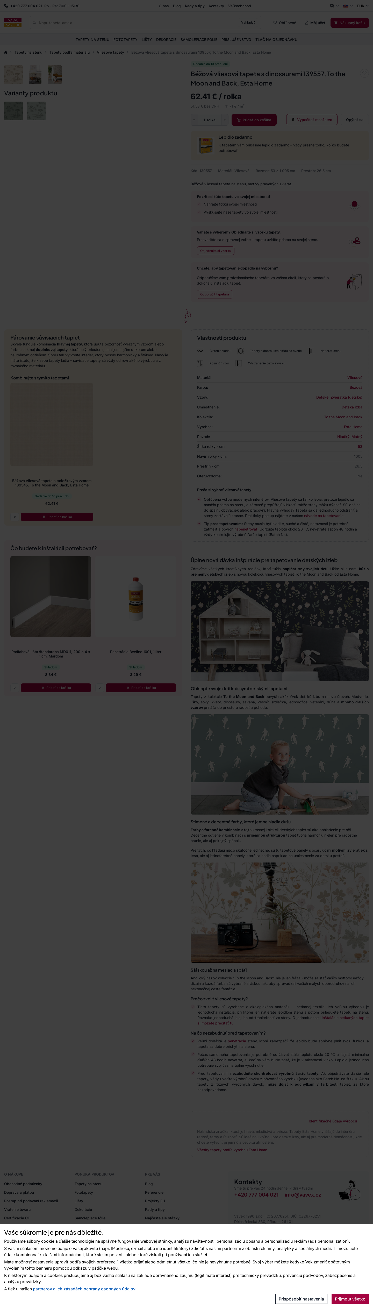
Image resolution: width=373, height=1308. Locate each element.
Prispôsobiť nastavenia (301, 1299)
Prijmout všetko (350, 1299)
